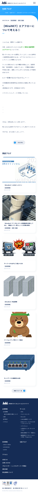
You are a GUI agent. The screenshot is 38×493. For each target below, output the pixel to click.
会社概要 (5, 410)
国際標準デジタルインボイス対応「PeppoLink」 (28, 435)
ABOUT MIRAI (7, 443)
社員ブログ (12, 12)
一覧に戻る (20, 139)
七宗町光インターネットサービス (28, 428)
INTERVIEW (6, 446)
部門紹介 (5, 418)
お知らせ (5, 458)
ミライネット (24, 425)
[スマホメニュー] (34, 3)
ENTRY (5, 448)
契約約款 (5, 468)
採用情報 (5, 440)
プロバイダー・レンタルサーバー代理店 (14, 465)
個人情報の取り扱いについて (20, 487)
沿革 (4, 415)
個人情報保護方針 (7, 487)
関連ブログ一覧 (17, 389)
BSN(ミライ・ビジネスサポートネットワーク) (28, 421)
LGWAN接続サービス (26, 418)
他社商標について (7, 471)
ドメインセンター (25, 413)
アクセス (5, 420)
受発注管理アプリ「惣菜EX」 (28, 431)
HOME (6, 12)
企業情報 (5, 408)
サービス (22, 408)
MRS (22, 410)
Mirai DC (23, 415)
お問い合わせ (6, 461)
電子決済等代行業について (11, 413)
